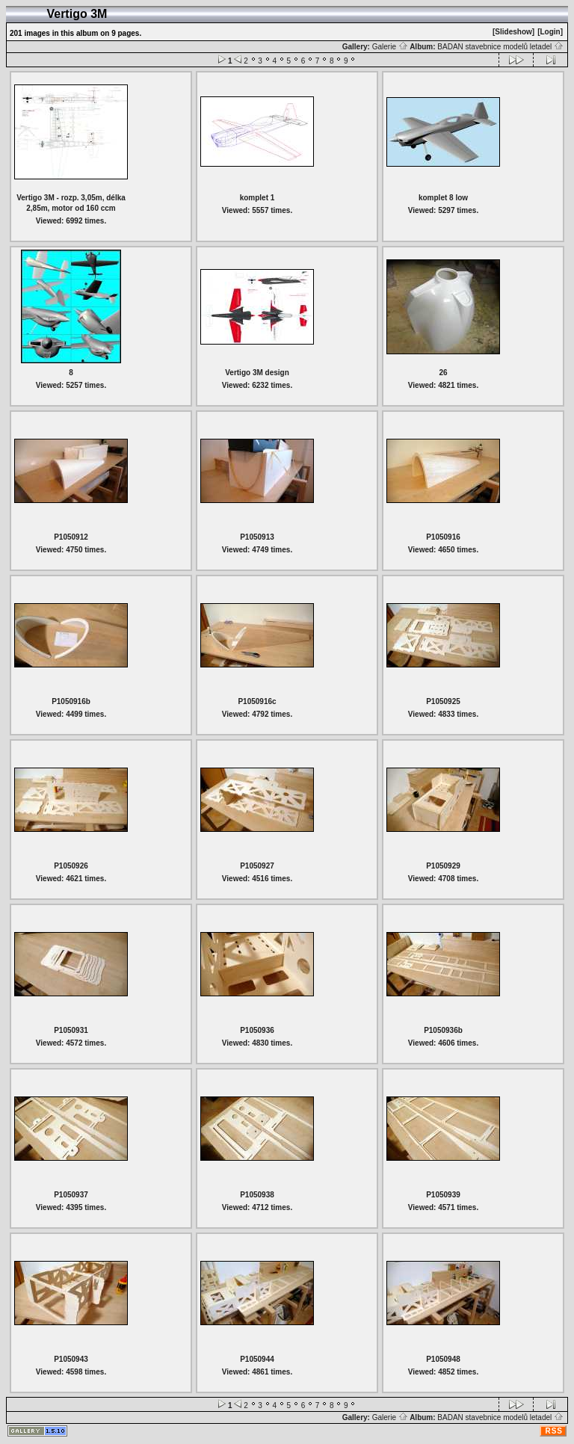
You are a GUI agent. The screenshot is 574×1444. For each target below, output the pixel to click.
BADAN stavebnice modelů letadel (500, 47)
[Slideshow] (513, 32)
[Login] (550, 32)
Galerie (390, 47)
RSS (554, 1431)
